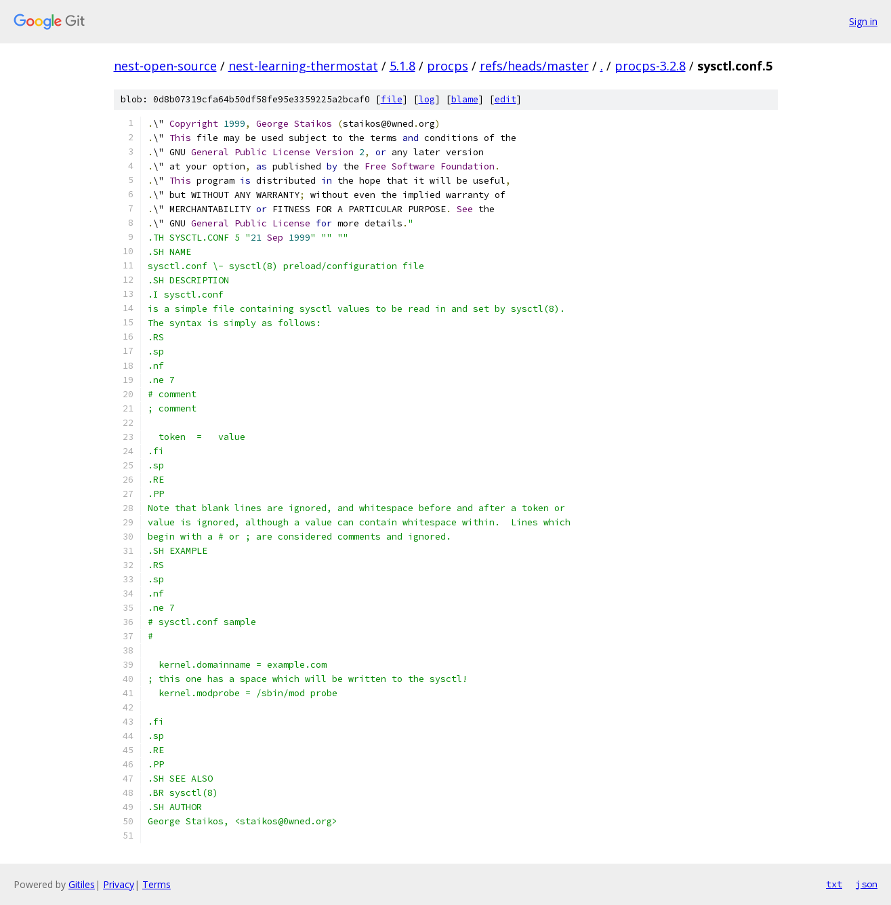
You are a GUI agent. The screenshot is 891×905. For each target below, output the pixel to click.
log (427, 99)
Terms (156, 884)
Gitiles (81, 884)
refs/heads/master (534, 66)
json (866, 884)
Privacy (118, 884)
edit (505, 99)
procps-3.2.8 (650, 66)
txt (834, 884)
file (391, 99)
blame (464, 99)
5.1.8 (402, 66)
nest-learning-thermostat (303, 66)
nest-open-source (165, 66)
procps (447, 66)
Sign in (863, 21)
